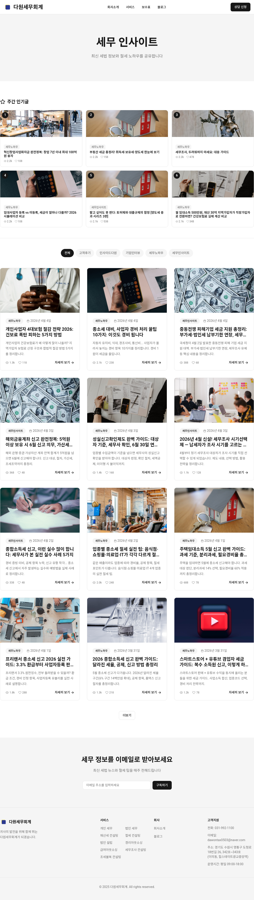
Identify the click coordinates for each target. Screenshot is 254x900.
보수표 (146, 7)
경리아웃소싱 (133, 842)
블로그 (161, 7)
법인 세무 (131, 828)
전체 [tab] (67, 253)
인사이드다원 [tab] (108, 253)
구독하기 (162, 785)
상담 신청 (240, 7)
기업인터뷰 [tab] (133, 253)
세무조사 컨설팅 (135, 850)
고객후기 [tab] (85, 253)
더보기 (127, 715)
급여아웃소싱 (108, 850)
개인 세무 (106, 828)
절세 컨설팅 (132, 835)
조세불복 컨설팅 (110, 857)
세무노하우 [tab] (156, 253)
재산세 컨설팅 (109, 835)
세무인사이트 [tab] (181, 253)
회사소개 (113, 7)
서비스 (130, 7)
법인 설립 (106, 842)
